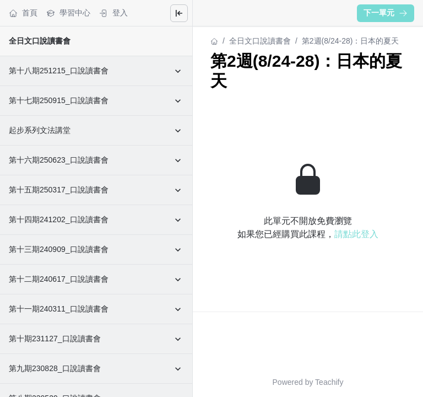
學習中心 (68, 13)
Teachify (329, 382)
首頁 (23, 13)
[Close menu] (179, 13)
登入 (113, 13)
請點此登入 (356, 234)
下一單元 (386, 12)
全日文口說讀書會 (39, 40)
